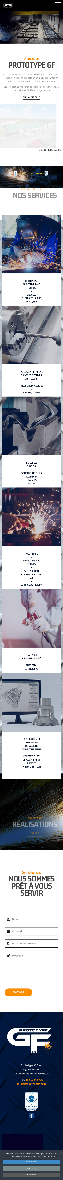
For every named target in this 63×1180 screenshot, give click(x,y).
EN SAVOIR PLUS (31, 97)
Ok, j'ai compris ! (31, 1162)
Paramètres (31, 1175)
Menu (58, 5)
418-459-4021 (34, 1079)
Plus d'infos (31, 1169)
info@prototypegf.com (31, 1083)
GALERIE (36, 833)
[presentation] (25, 981)
